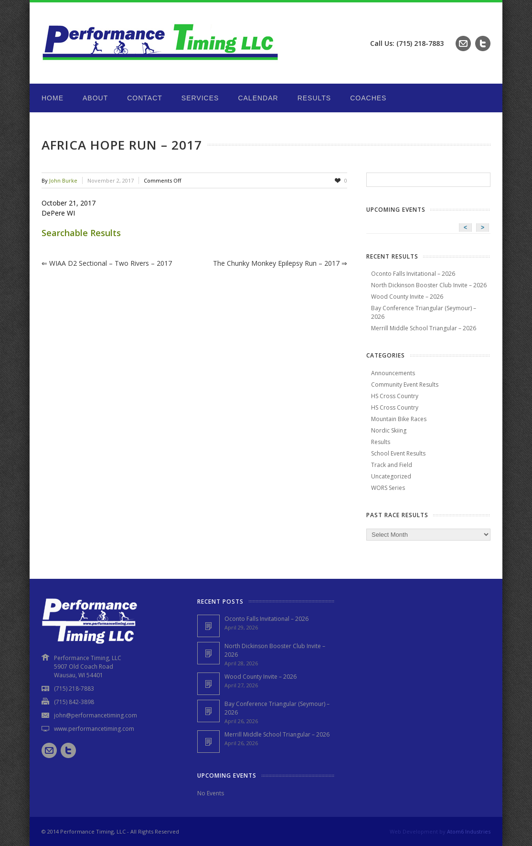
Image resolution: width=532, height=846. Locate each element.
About (95, 98)
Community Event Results (404, 384)
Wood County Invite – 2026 (407, 297)
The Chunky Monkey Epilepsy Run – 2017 (280, 263)
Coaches (368, 98)
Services (200, 98)
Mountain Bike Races (398, 419)
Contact (144, 98)
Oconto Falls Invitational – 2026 (413, 274)
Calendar (258, 98)
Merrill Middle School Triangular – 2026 (423, 328)
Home (53, 98)
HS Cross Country (394, 396)
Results (314, 98)
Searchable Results (81, 233)
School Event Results (398, 453)
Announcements (393, 373)
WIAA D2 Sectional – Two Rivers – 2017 (107, 263)
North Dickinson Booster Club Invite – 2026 (429, 285)
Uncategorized (391, 476)
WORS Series (388, 488)
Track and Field (391, 465)
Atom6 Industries (468, 831)
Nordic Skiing (388, 430)
